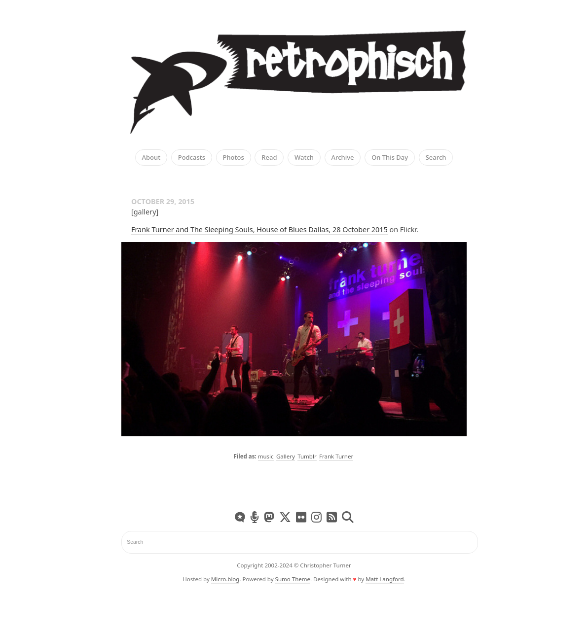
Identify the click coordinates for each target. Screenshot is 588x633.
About (151, 157)
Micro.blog (225, 579)
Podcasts (191, 157)
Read (269, 157)
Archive (342, 157)
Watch (304, 157)
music (266, 456)
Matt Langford (385, 579)
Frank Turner (336, 456)
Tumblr (307, 456)
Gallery (285, 456)
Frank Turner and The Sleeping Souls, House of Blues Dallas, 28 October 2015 (259, 229)
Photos (233, 157)
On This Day (389, 157)
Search (436, 157)
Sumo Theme (292, 579)
